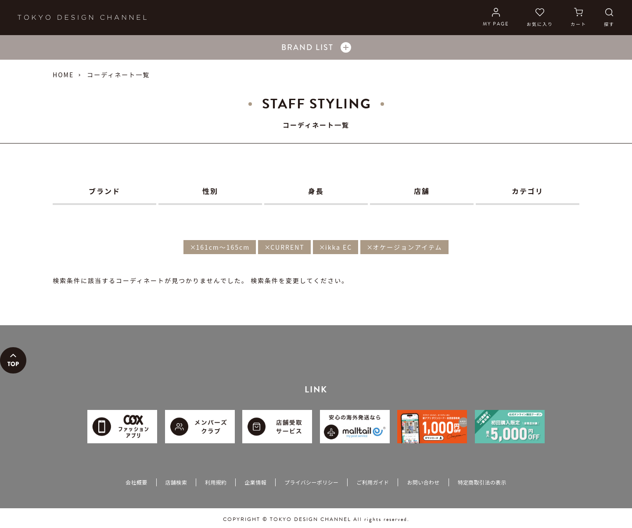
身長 (316, 191)
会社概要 (136, 482)
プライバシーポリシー (311, 482)
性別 (210, 191)
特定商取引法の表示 (482, 482)
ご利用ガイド (372, 482)
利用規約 (215, 482)
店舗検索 (176, 482)
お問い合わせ (423, 482)
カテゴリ (527, 191)
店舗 (422, 191)
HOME (63, 74)
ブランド (104, 191)
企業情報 (255, 482)
